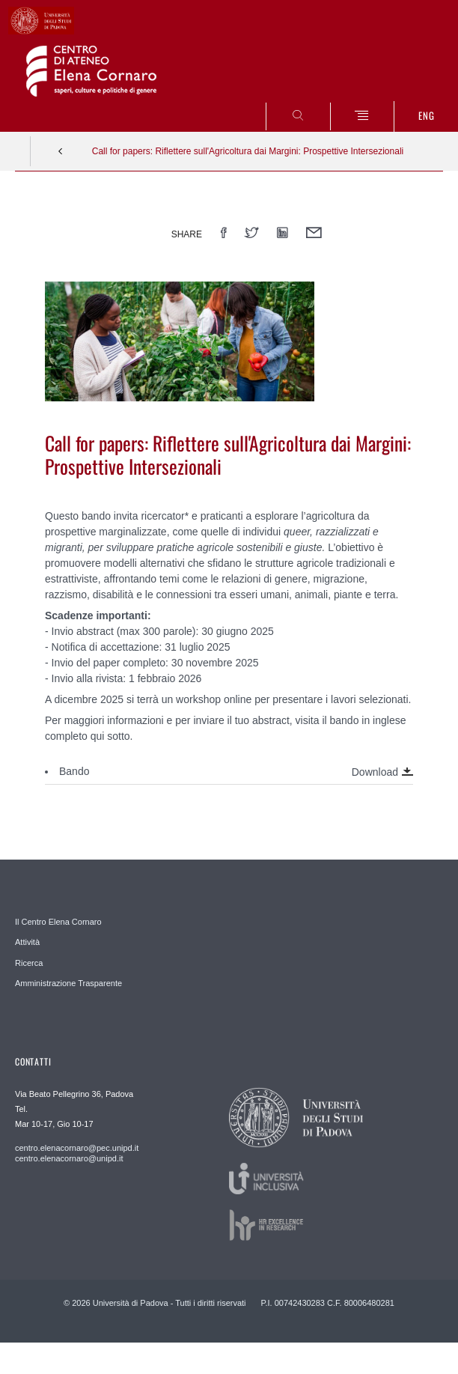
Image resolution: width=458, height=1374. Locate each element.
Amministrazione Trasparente (68, 983)
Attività (27, 941)
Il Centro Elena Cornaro (58, 921)
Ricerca (29, 962)
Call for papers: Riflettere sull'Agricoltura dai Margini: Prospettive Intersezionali (247, 151)
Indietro (61, 151)
